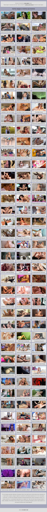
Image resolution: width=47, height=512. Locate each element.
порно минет (26, 3)
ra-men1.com (25, 510)
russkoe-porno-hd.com (29, 4)
